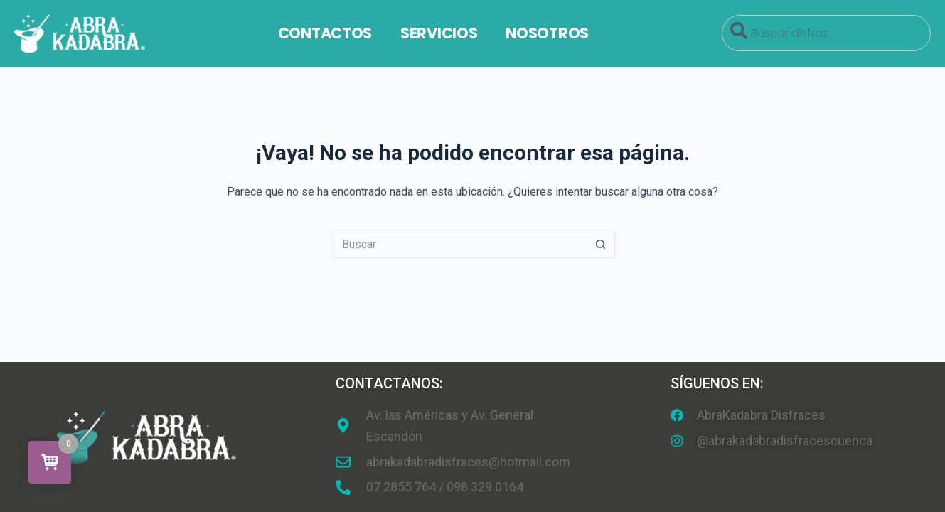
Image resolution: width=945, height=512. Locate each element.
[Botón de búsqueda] (601, 244)
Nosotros (547, 33)
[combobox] (826, 33)
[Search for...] (459, 244)
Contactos (325, 33)
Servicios (438, 33)
